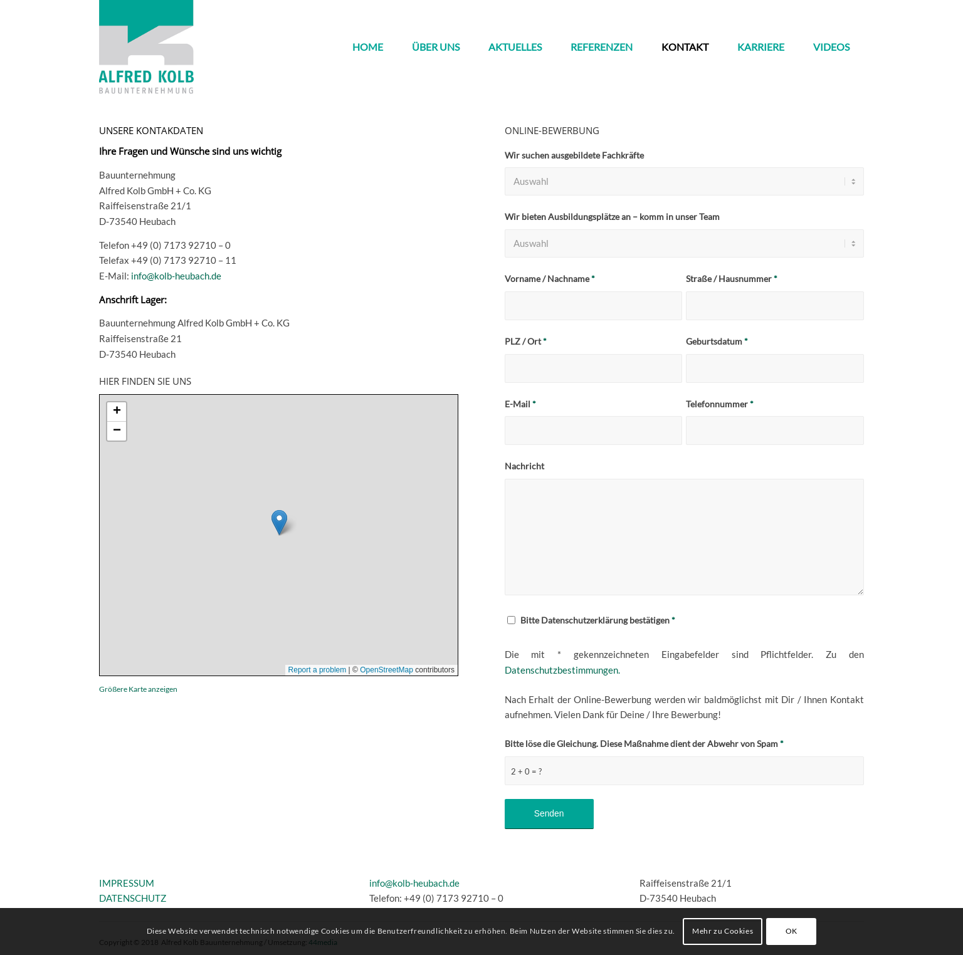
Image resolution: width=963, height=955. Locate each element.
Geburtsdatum (717, 341)
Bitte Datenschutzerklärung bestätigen (597, 620)
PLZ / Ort (526, 341)
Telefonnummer (720, 404)
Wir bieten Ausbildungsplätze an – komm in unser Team (612, 216)
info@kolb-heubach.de (176, 275)
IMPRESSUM (126, 883)
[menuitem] (367, 47)
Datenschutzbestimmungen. (562, 670)
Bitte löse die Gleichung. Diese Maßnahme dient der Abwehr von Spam (644, 743)
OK (791, 931)
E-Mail (520, 404)
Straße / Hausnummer (731, 278)
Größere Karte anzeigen (138, 689)
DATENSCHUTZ (132, 898)
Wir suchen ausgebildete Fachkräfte (574, 155)
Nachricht (524, 466)
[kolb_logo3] (146, 47)
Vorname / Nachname (550, 278)
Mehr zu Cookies (722, 931)
